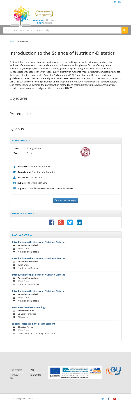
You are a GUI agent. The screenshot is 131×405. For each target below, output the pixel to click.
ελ (115, 1)
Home (12, 41)
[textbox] (62, 30)
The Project (16, 369)
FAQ (32, 369)
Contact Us (35, 374)
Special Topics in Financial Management (33, 323)
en (119, 1)
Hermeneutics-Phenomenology (29, 307)
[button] (124, 30)
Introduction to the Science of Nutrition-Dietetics (38, 242)
